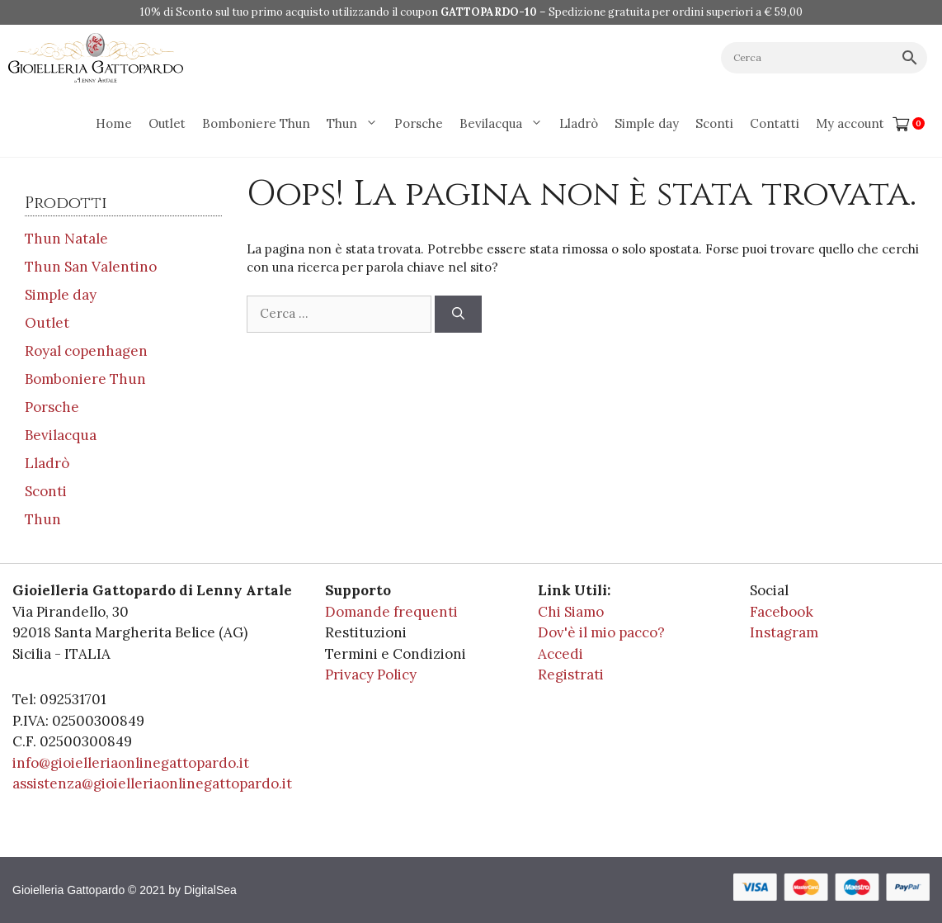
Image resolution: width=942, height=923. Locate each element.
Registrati (571, 674)
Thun (356, 124)
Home (114, 123)
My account (850, 123)
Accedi (560, 654)
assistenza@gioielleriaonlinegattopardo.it (152, 783)
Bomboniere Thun (256, 123)
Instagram (784, 632)
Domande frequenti (391, 612)
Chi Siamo (571, 612)
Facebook (781, 612)
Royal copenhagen (86, 351)
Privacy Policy (371, 674)
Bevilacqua (505, 124)
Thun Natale (66, 239)
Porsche (418, 123)
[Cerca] (458, 314)
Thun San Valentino (91, 267)
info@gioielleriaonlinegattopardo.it (130, 763)
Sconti (714, 123)
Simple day (647, 123)
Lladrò (578, 123)
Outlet (167, 123)
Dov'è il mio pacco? (601, 632)
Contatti (774, 123)
